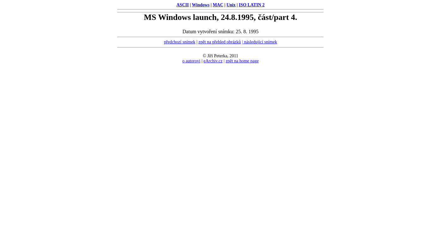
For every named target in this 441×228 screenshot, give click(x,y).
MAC (218, 5)
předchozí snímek (179, 42)
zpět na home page (242, 61)
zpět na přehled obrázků (219, 42)
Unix (231, 5)
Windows (201, 5)
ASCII (183, 5)
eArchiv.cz (212, 61)
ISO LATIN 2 (251, 5)
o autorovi (191, 61)
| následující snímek (259, 42)
